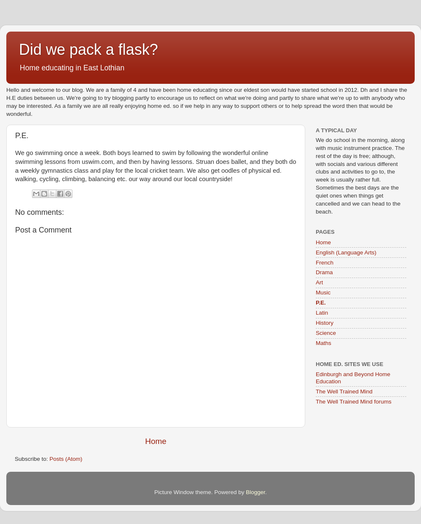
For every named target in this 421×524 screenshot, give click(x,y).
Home (155, 441)
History (324, 323)
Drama (324, 272)
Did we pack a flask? (88, 49)
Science (326, 333)
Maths (323, 343)
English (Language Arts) (346, 252)
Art (319, 282)
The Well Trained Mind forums (354, 401)
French (324, 262)
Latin (322, 313)
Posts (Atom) (66, 459)
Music (323, 292)
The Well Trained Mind (344, 391)
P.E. (321, 302)
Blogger (255, 492)
